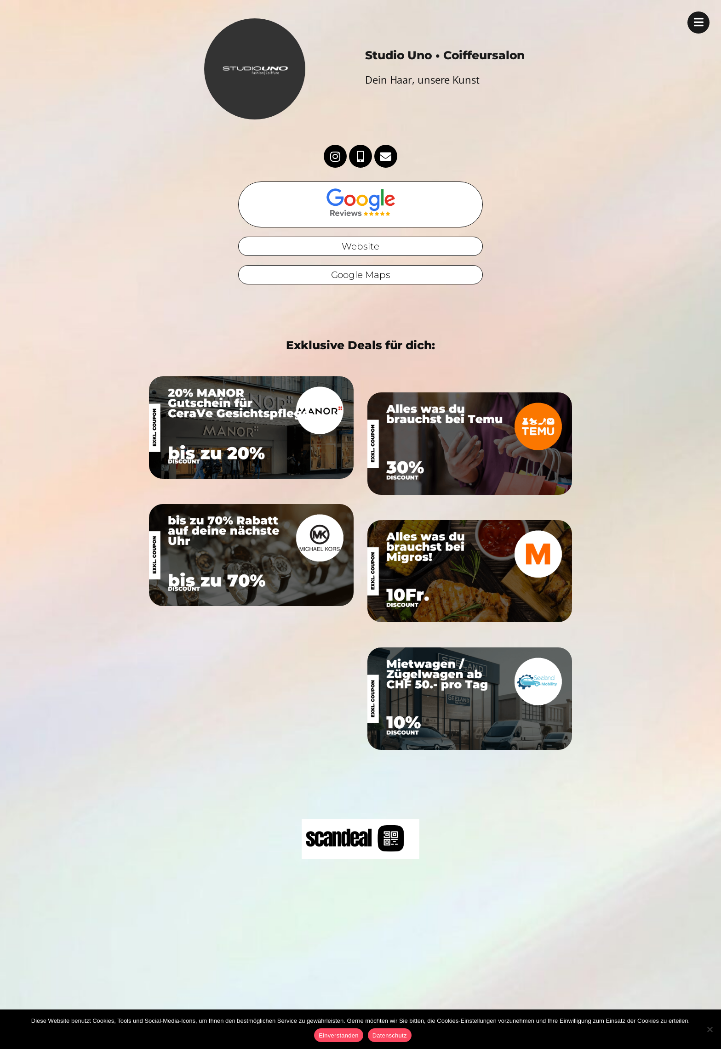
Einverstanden (338, 1035)
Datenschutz (389, 1035)
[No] (709, 1029)
